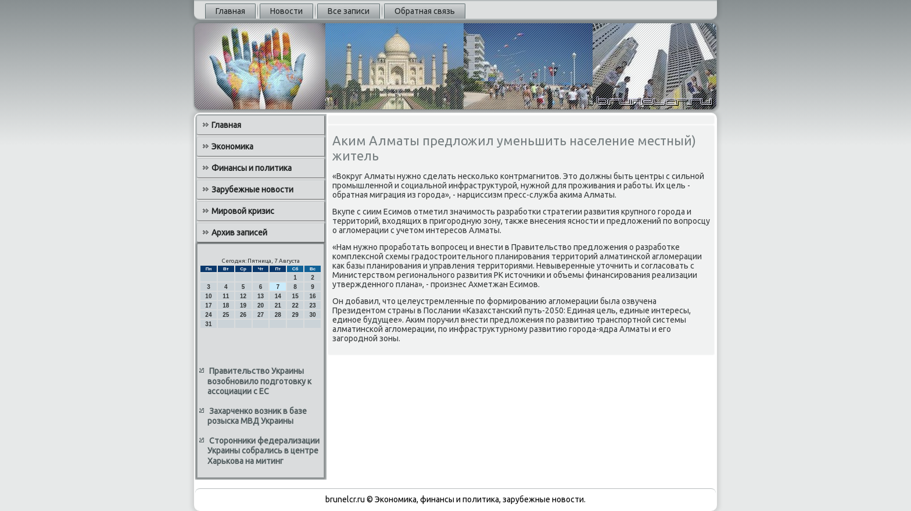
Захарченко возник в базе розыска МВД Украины (257, 416)
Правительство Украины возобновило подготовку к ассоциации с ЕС (259, 381)
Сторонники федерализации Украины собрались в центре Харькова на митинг (263, 451)
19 (243, 305)
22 (295, 305)
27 (260, 315)
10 (208, 296)
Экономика (232, 146)
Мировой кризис (242, 211)
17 (208, 305)
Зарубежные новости (252, 189)
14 (278, 296)
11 (226, 296)
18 (226, 305)
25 (226, 315)
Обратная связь (424, 11)
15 (295, 296)
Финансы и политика (251, 168)
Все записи (349, 11)
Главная (230, 11)
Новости (286, 11)
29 (295, 315)
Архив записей (239, 232)
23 (312, 305)
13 (260, 296)
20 (260, 305)
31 (208, 324)
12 (243, 296)
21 (278, 305)
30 (312, 315)
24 (208, 315)
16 (312, 296)
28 (278, 315)
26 (243, 315)
